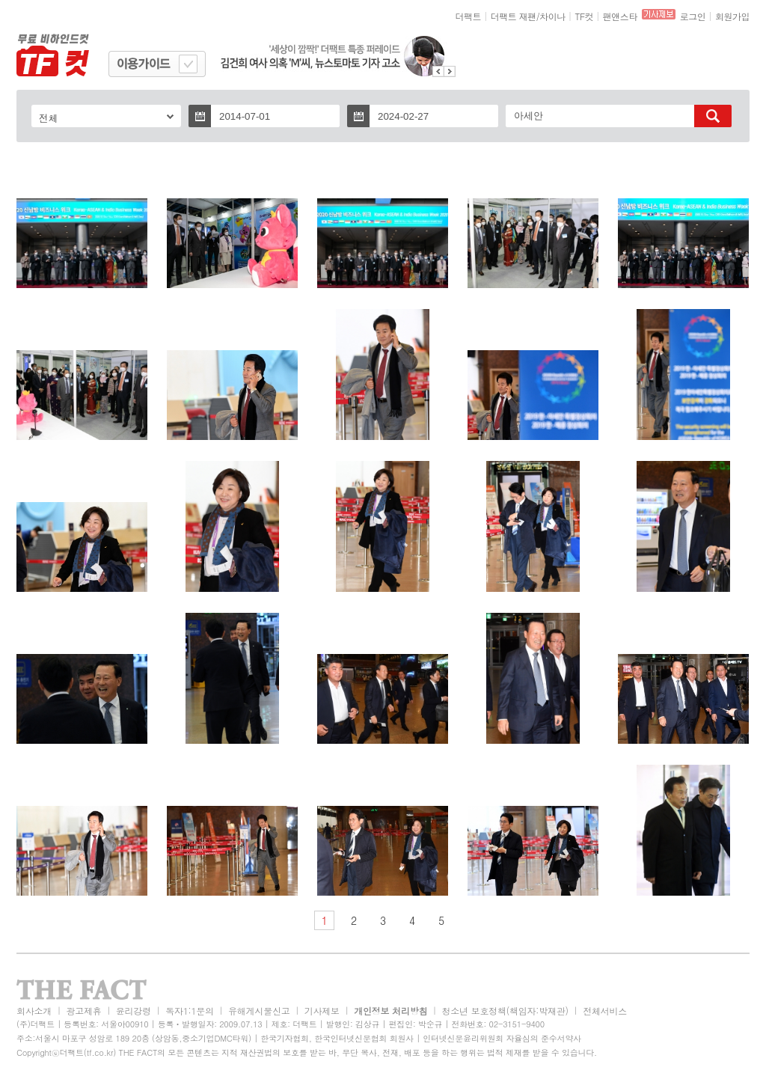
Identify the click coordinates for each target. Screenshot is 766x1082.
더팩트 (469, 16)
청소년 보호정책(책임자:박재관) (505, 1010)
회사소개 (34, 1010)
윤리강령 (133, 1010)
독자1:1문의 (189, 1010)
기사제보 (322, 1010)
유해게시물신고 (258, 1010)
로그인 (693, 16)
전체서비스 (605, 1010)
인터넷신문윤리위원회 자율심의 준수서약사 (502, 1038)
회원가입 (732, 16)
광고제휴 (83, 1010)
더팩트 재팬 (513, 16)
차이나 (552, 16)
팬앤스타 (620, 16)
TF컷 (583, 16)
